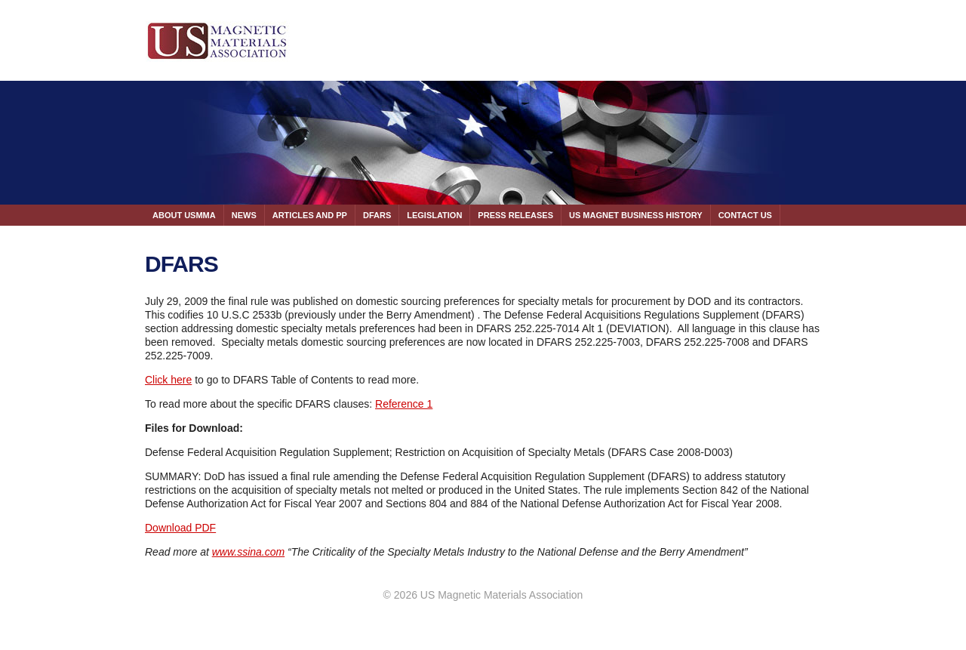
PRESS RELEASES (515, 215)
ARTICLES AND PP (309, 215)
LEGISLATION (434, 215)
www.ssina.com (248, 552)
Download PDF (180, 528)
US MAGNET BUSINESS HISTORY (636, 215)
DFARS (377, 215)
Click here (168, 380)
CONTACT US (745, 215)
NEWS (244, 215)
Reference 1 (403, 404)
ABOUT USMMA (184, 215)
